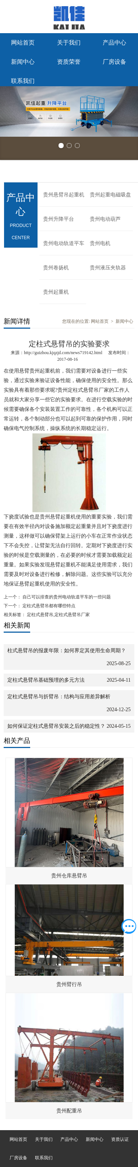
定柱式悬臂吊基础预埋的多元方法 (46, 680)
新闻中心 (23, 62)
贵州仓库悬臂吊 (69, 875)
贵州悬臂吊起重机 (63, 195)
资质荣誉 (69, 62)
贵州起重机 (56, 292)
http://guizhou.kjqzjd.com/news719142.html (63, 352)
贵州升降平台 (58, 219)
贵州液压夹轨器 (108, 267)
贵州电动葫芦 (105, 219)
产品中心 (114, 42)
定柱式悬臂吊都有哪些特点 (48, 605)
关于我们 (69, 42)
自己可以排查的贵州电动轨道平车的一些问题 (66, 597)
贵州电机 (100, 243)
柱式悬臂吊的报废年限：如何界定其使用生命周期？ (66, 650)
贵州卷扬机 (56, 267)
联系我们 (23, 81)
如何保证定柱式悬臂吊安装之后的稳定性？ (56, 726)
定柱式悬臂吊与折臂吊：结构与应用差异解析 (58, 696)
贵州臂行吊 (69, 984)
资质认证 (120, 1139)
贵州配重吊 (69, 1111)
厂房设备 (114, 62)
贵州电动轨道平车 (63, 243)
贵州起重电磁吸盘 (110, 195)
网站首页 (23, 42)
